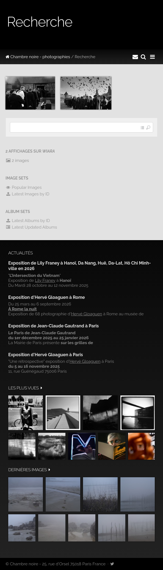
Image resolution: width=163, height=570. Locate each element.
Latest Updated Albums (31, 227)
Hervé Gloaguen (86, 313)
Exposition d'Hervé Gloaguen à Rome (46, 297)
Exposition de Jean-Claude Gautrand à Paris (53, 325)
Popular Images (23, 187)
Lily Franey (45, 280)
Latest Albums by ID (27, 220)
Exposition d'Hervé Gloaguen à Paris (45, 354)
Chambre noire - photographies (37, 56)
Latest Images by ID (27, 194)
